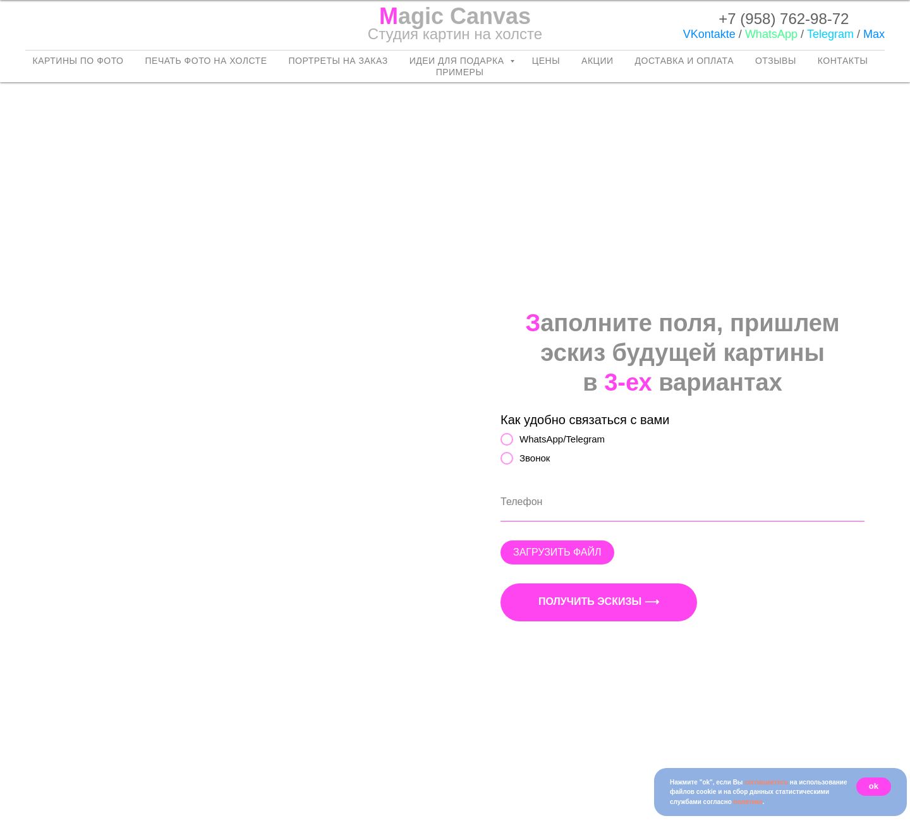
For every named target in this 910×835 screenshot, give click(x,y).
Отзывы (775, 61)
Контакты (843, 61)
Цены (546, 61)
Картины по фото (78, 61)
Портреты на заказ (338, 61)
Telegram (830, 34)
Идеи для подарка (458, 61)
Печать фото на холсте (206, 61)
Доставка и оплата (684, 61)
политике (748, 801)
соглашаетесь (766, 782)
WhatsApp (771, 34)
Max (874, 34)
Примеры (460, 72)
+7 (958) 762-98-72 (784, 18)
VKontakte (709, 34)
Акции (597, 61)
